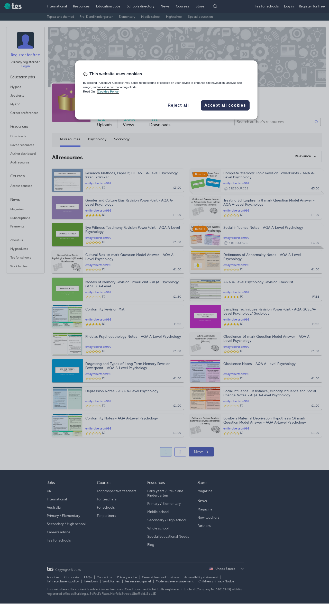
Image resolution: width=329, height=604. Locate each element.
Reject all (178, 105)
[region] (166, 90)
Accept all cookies (225, 105)
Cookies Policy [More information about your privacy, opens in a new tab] (108, 91)
